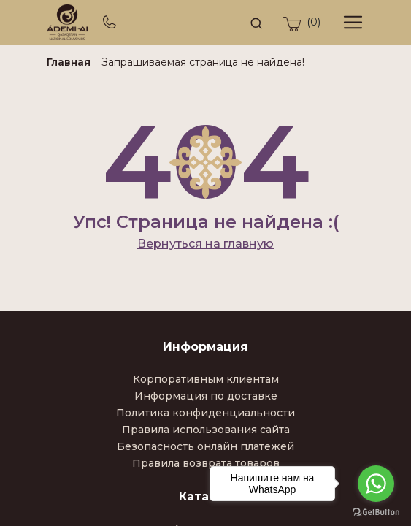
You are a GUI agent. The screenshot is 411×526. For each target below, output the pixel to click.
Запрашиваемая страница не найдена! (202, 62)
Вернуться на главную (205, 244)
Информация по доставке (205, 396)
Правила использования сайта (206, 429)
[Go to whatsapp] (376, 483)
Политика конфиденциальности (205, 412)
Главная (69, 62)
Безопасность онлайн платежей (205, 446)
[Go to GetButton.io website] (376, 511)
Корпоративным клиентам (206, 379)
